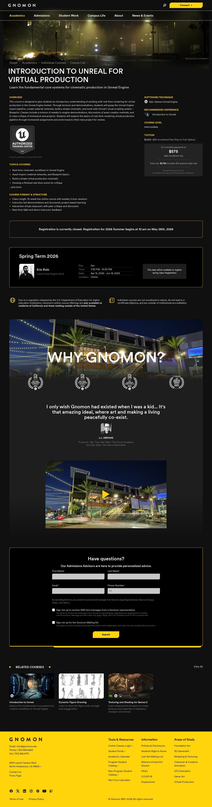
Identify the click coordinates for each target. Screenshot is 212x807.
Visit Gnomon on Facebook (11, 791)
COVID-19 (146, 776)
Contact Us (15, 772)
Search (165, 5)
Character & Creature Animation (186, 764)
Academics (17, 15)
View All (198, 666)
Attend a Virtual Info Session (152, 764)
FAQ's (144, 771)
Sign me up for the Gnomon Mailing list (77, 622)
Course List (77, 62)
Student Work (69, 15)
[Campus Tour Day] (106, 349)
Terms (66, 602)
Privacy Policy (36, 799)
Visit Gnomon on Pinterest (37, 791)
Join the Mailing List (152, 756)
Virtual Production (184, 781)
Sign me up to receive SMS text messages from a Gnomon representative (95, 610)
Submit (106, 634)
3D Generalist (181, 751)
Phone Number (116, 585)
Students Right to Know (153, 751)
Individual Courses (53, 62)
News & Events (142, 15)
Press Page (15, 775)
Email (55, 585)
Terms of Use (16, 799)
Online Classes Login (119, 745)
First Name (58, 571)
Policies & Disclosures (153, 745)
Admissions (42, 15)
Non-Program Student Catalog (120, 773)
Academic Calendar (119, 756)
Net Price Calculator (119, 780)
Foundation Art (182, 745)
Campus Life (96, 15)
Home (13, 62)
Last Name (114, 571)
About (118, 15)
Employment (148, 781)
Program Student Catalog (117, 764)
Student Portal (115, 751)
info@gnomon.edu (27, 746)
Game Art (179, 776)
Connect (184, 5)
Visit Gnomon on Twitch (51, 791)
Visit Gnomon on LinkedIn (24, 791)
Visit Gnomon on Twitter (18, 791)
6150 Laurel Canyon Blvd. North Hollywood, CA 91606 (24, 764)
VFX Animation (182, 771)
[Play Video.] (106, 494)
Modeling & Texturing (185, 756)
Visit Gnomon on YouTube (44, 791)
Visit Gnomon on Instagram (31, 791)
